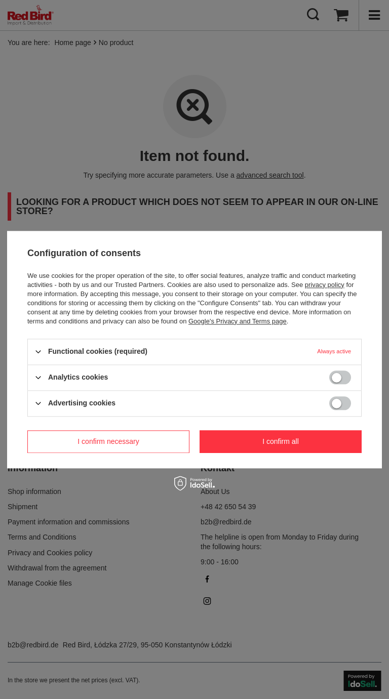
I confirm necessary (108, 441)
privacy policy (324, 285)
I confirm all (280, 441)
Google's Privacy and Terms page (237, 321)
